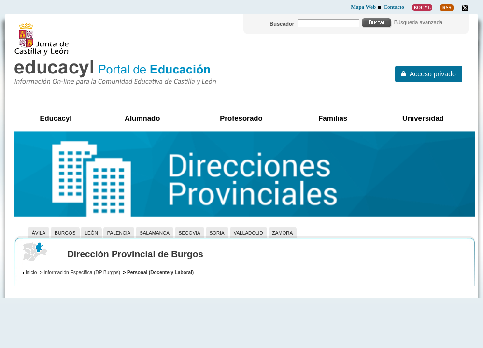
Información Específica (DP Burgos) (81, 272)
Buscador (282, 24)
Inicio (31, 272)
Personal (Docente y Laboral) (160, 272)
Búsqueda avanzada (418, 22)
